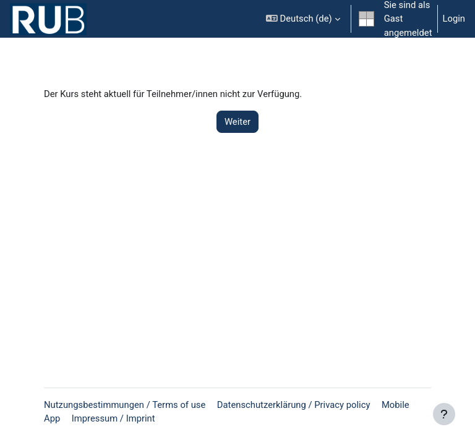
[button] (303, 19)
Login (454, 18)
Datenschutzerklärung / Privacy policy (293, 404)
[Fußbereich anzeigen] (444, 414)
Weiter (237, 121)
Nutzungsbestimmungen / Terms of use (124, 404)
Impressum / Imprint (113, 418)
